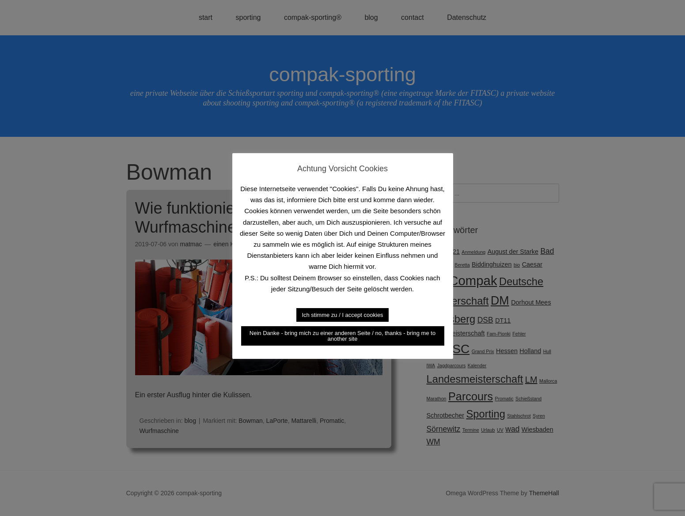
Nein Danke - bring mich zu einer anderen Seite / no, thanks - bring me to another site (342, 336)
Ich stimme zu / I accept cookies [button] (342, 315)
